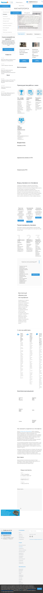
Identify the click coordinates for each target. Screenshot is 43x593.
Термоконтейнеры (22, 550)
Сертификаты (21, 537)
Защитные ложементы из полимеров (6, 88)
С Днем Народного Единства (7, 65)
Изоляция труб (22, 551)
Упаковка (21, 546)
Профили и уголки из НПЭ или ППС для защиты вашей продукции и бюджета (8, 81)
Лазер (20, 573)
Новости (20, 534)
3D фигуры (21, 560)
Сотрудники (21, 539)
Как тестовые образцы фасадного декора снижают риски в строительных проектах (8, 94)
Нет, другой (27, 12)
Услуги (20, 542)
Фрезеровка (21, 584)
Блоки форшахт (22, 558)
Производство (22, 566)
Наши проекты (21, 34)
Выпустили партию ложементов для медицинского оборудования (8, 60)
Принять (39, 588)
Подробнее (20, 220)
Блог (20, 532)
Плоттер (20, 578)
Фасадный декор (22, 545)
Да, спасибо (16, 12)
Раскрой (20, 579)
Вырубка (20, 571)
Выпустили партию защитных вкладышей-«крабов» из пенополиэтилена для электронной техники (8, 72)
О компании (21, 530)
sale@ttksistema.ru (33, 1)
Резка (20, 581)
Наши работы (29, 34)
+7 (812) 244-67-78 (25, 483)
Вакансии (21, 535)
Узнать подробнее (24, 60)
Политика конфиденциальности (35, 539)
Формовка (21, 582)
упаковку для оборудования (26, 431)
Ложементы (21, 548)
